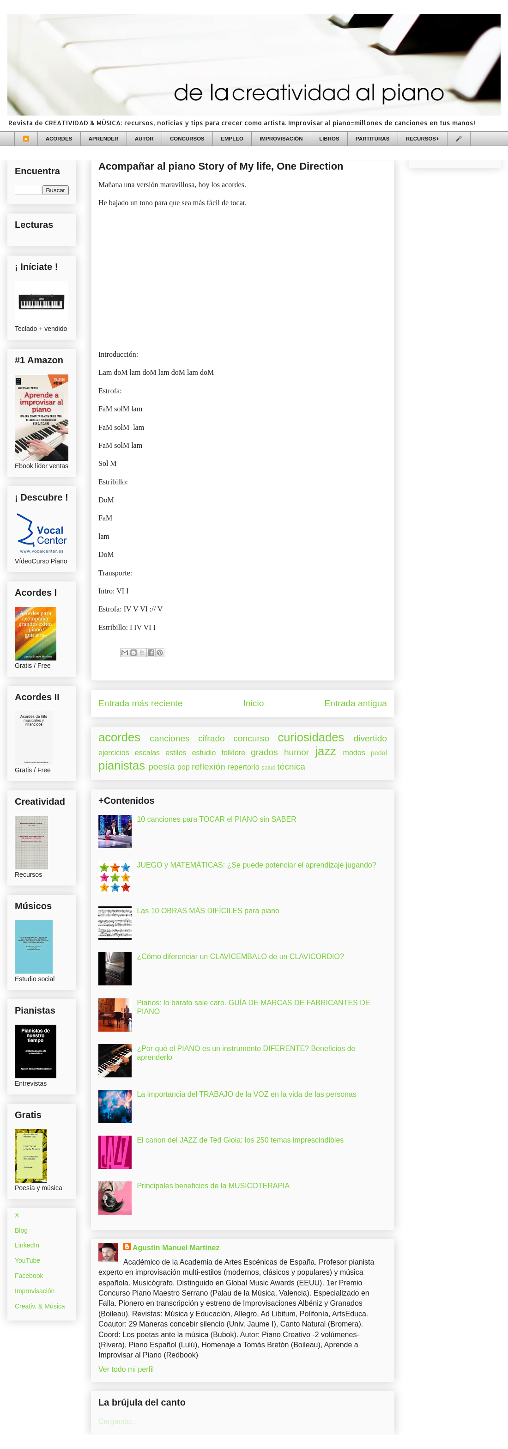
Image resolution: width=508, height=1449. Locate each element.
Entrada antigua (356, 703)
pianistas (121, 765)
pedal (379, 753)
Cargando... (117, 1421)
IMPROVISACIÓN (281, 138)
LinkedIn (27, 1245)
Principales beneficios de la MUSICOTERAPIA (213, 1186)
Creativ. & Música (40, 1306)
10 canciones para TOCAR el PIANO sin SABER (216, 819)
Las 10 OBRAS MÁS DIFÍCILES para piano (208, 911)
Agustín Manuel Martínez (176, 1248)
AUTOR (144, 138)
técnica (291, 766)
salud (268, 767)
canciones (169, 738)
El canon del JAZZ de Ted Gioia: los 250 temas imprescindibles (240, 1140)
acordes (119, 737)
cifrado (211, 738)
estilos (175, 753)
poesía (161, 766)
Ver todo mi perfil (126, 1369)
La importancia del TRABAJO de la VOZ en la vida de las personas (247, 1094)
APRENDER (104, 138)
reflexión (208, 766)
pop (183, 767)
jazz (325, 751)
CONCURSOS (187, 138)
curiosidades (311, 737)
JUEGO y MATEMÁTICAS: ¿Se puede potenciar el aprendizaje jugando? (256, 865)
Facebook (29, 1275)
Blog (21, 1230)
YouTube (27, 1260)
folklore (233, 753)
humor (296, 752)
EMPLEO (232, 138)
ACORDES (59, 138)
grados (264, 752)
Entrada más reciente (140, 703)
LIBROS (329, 138)
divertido (370, 738)
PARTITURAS (372, 138)
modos (354, 753)
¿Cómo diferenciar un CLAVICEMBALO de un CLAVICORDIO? (240, 956)
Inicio (253, 703)
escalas (147, 753)
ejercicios (113, 753)
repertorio (243, 767)
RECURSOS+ (422, 138)
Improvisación (34, 1291)
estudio (204, 753)
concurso (251, 738)
